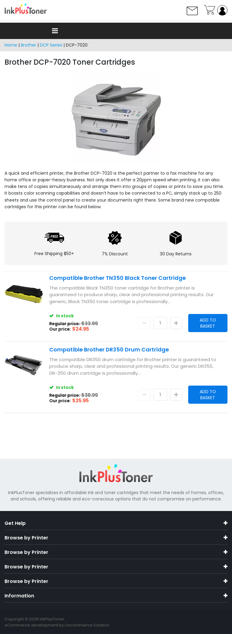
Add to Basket (208, 323)
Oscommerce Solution (87, 625)
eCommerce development (31, 625)
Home (11, 45)
